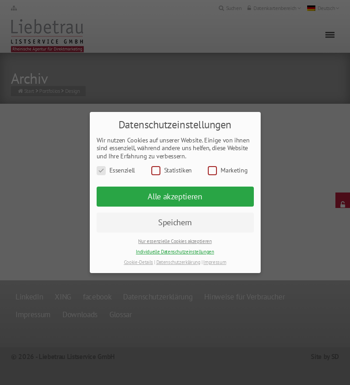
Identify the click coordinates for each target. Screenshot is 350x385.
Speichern (175, 222)
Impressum (214, 262)
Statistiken (171, 170)
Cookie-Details (138, 262)
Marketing (227, 170)
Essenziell (116, 170)
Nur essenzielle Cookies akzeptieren (174, 241)
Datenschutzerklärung (178, 262)
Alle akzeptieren (175, 196)
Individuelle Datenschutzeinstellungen (175, 251)
